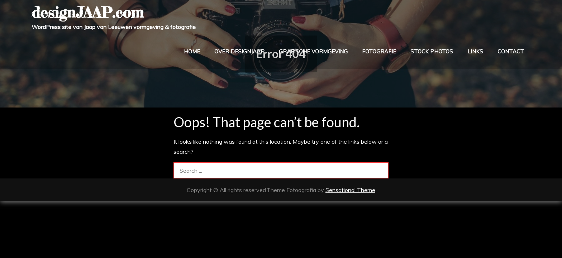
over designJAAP (239, 51)
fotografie (379, 51)
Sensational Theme (350, 190)
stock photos (431, 51)
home (192, 51)
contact (510, 51)
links (475, 51)
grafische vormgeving (313, 51)
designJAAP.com (87, 12)
